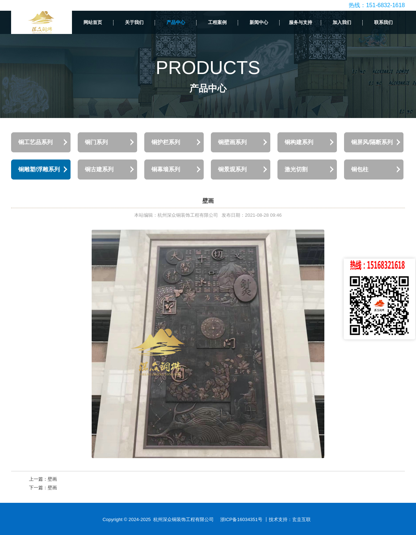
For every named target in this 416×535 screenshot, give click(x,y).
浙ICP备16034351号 (241, 519)
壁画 (52, 479)
